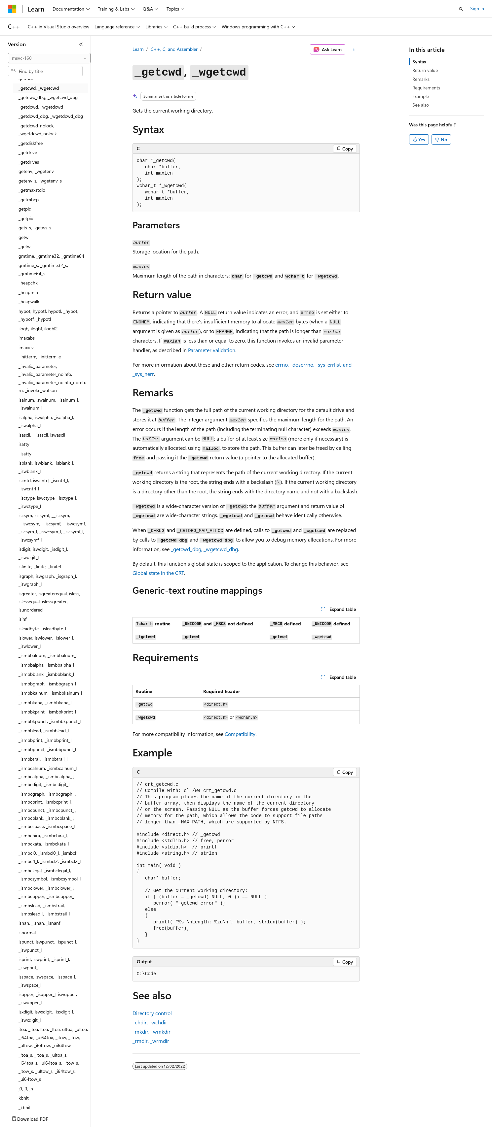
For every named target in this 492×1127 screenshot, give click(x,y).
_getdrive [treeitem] (28, 152)
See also (420, 105)
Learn (138, 49)
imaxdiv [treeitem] (26, 347)
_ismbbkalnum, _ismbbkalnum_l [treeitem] (50, 693)
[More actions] (354, 49)
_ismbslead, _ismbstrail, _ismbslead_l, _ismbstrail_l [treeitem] (44, 909)
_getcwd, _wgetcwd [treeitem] (39, 88)
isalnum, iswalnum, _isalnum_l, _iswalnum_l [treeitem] (49, 404)
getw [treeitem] (23, 237)
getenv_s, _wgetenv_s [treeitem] (40, 181)
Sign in (477, 8)
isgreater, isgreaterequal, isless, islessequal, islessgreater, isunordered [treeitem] (49, 601)
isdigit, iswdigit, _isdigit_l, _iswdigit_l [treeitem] (43, 553)
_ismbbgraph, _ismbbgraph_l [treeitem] (47, 683)
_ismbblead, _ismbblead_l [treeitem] (44, 730)
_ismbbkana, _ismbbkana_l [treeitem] (45, 702)
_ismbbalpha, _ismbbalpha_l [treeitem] (46, 665)
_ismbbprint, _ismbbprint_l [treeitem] (45, 740)
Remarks (421, 79)
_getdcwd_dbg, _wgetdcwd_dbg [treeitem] (51, 116)
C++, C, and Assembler (174, 49)
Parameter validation (211, 350)
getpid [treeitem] (25, 209)
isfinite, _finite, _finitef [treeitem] (40, 566)
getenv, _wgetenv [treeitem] (36, 171)
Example (420, 96)
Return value (425, 70)
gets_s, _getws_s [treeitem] (35, 227)
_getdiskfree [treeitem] (31, 143)
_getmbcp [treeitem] (29, 199)
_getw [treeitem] (24, 246)
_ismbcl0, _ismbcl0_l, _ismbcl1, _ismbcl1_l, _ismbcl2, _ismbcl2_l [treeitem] (50, 857)
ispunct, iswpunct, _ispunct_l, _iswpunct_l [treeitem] (48, 946)
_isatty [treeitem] (25, 453)
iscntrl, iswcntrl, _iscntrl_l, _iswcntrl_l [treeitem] (44, 484)
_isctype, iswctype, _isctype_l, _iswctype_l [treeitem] (48, 502)
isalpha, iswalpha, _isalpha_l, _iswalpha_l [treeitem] (46, 421)
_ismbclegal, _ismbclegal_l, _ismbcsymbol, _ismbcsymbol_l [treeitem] (50, 874)
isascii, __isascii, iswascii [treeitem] (42, 435)
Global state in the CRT (158, 572)
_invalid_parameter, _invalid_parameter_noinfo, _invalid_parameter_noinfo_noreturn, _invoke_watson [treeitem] (53, 378)
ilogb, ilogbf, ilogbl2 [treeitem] (38, 328)
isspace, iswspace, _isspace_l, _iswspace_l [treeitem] (47, 981)
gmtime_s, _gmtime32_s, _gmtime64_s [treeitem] (43, 269)
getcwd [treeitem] (26, 78)
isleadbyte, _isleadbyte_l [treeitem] (42, 628)
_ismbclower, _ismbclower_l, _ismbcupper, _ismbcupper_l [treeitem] (47, 892)
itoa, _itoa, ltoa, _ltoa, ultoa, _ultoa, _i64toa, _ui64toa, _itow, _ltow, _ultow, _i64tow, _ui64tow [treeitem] (53, 1037)
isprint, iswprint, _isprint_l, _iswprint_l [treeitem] (44, 963)
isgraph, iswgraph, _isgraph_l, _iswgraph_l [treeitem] (48, 580)
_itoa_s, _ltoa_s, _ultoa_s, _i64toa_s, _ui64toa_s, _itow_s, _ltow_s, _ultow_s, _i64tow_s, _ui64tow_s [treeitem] (49, 1067)
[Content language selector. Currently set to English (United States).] (38, 1117)
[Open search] (461, 9)
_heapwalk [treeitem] (29, 301)
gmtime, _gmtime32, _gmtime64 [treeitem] (51, 256)
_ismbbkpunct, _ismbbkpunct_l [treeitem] (50, 721)
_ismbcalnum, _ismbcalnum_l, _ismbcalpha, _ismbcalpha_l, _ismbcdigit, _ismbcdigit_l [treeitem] (48, 776)
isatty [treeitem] (24, 444)
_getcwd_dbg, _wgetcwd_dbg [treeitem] (48, 97)
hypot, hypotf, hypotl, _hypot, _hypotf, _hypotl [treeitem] (48, 315)
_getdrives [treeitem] (29, 162)
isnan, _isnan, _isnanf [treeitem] (39, 923)
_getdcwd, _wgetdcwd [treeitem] (41, 107)
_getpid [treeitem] (26, 218)
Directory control (152, 1013)
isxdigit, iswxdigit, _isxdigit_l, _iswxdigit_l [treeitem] (46, 1016)
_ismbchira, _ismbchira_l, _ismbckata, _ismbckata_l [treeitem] (44, 839)
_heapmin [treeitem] (28, 292)
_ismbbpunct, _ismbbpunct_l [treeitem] (47, 749)
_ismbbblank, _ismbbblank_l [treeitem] (46, 674)
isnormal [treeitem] (27, 932)
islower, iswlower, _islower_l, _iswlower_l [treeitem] (46, 642)
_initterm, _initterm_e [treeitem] (40, 356)
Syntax (419, 61)
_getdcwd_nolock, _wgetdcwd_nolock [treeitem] (38, 129)
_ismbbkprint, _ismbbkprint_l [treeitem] (47, 712)
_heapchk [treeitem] (28, 283)
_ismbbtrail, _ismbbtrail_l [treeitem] (43, 759)
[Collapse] (81, 44)
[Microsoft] (12, 9)
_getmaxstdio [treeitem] (32, 190)
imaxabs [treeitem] (27, 338)
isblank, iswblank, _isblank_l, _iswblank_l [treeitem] (46, 467)
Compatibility (240, 733)
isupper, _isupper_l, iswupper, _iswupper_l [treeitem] (48, 998)
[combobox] (49, 58)
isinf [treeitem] (22, 619)
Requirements (426, 87)
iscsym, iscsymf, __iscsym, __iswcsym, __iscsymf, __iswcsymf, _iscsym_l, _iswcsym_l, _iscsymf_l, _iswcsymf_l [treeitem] (52, 527)
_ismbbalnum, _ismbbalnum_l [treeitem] (48, 655)
